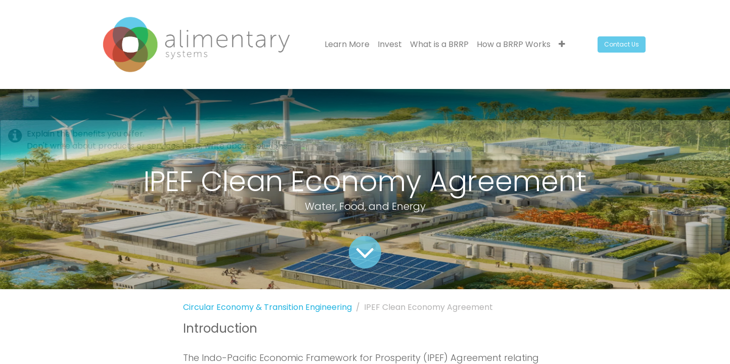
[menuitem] (347, 44)
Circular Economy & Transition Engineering (267, 307)
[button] (562, 44)
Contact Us (621, 44)
